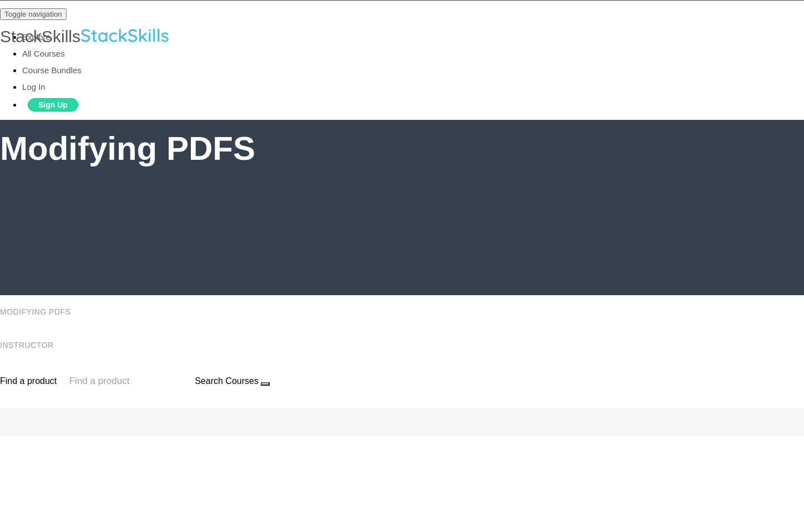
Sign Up (53, 104)
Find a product (28, 381)
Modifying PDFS (36, 311)
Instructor (28, 345)
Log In (33, 87)
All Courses (43, 53)
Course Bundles (52, 70)
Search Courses (227, 381)
